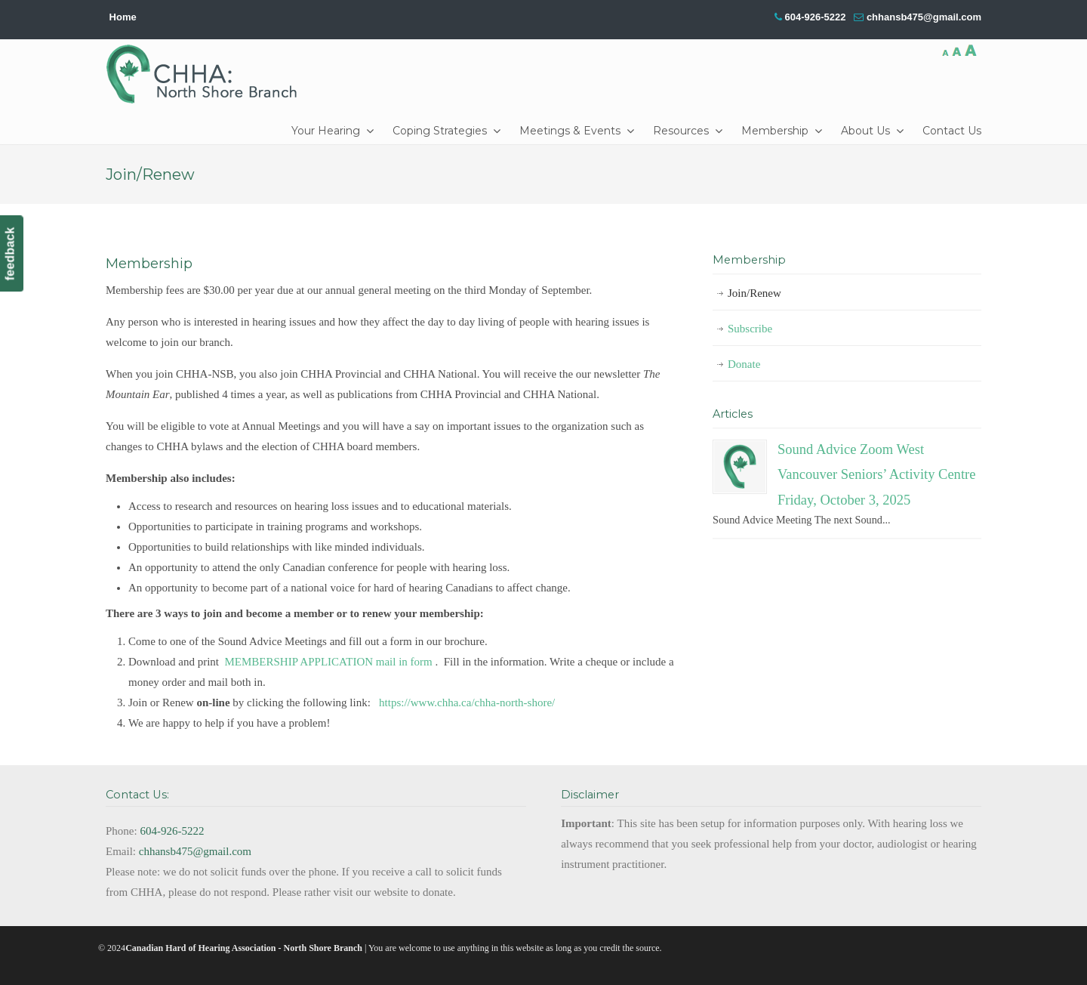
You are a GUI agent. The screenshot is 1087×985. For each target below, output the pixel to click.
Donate (744, 364)
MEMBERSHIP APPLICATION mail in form (328, 662)
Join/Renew (754, 293)
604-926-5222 (814, 17)
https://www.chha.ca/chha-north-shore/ (468, 702)
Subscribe (750, 329)
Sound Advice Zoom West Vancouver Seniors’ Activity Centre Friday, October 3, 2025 (876, 474)
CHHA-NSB (207, 74)
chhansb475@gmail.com (924, 17)
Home (123, 17)
